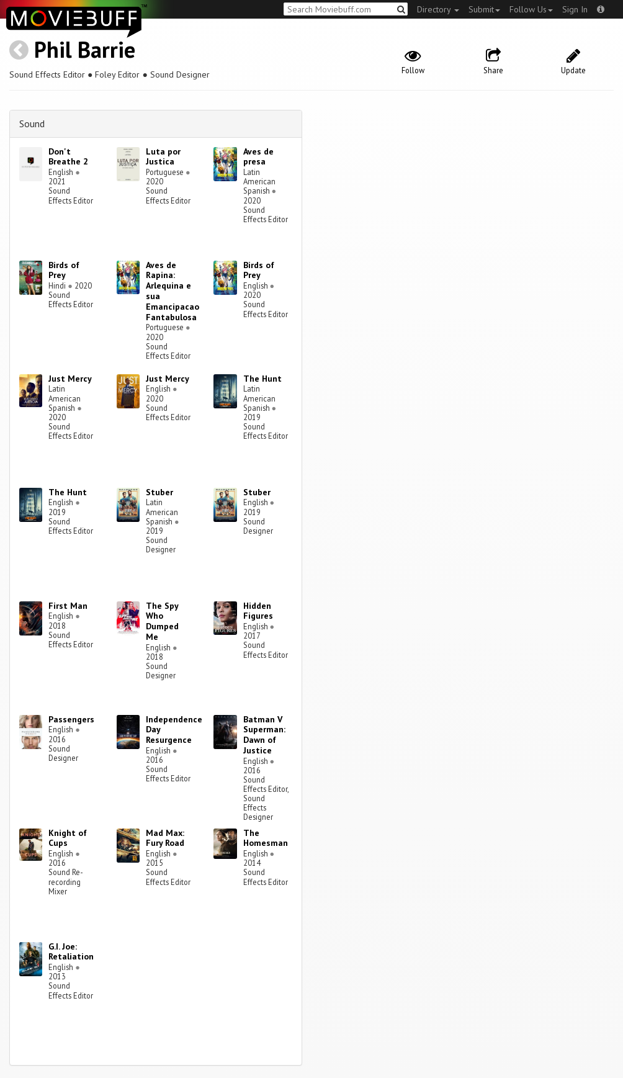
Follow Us (531, 9)
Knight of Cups (67, 838)
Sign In (575, 9)
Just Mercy (70, 378)
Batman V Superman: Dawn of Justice (264, 735)
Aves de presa (258, 157)
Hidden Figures (258, 611)
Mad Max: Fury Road (165, 838)
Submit (484, 9)
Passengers (71, 719)
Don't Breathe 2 (68, 157)
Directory (438, 9)
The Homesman (265, 838)
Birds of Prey (63, 270)
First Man (67, 605)
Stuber (159, 492)
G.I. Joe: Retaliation (71, 952)
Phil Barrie (84, 49)
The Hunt (262, 378)
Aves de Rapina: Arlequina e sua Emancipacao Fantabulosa (172, 291)
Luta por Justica (163, 157)
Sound (32, 123)
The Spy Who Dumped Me (162, 621)
